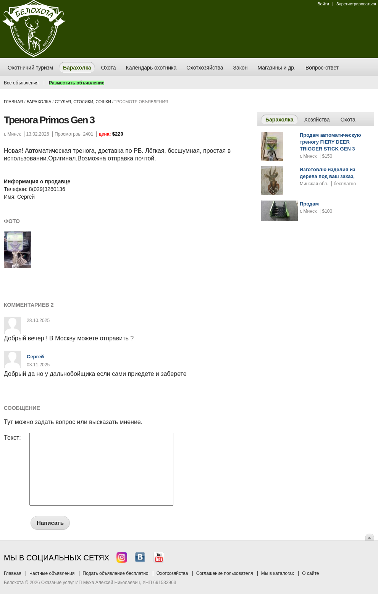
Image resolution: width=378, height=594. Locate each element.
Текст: (12, 438)
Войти (323, 4)
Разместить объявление (76, 83)
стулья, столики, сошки (83, 101)
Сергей (35, 356)
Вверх (369, 537)
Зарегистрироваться (356, 4)
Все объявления (21, 83)
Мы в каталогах (277, 573)
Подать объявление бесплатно (116, 573)
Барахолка (39, 101)
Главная (13, 101)
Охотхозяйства (172, 573)
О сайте (310, 573)
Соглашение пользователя (224, 573)
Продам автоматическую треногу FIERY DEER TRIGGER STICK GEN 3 (330, 142)
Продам (309, 204)
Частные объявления (51, 573)
